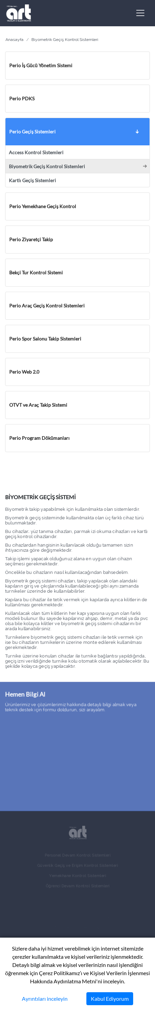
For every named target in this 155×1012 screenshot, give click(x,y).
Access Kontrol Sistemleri (36, 152)
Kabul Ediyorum (110, 999)
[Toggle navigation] (140, 12)
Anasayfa (14, 39)
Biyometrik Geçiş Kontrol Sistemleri (47, 166)
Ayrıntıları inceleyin (45, 999)
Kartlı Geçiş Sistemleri (32, 180)
